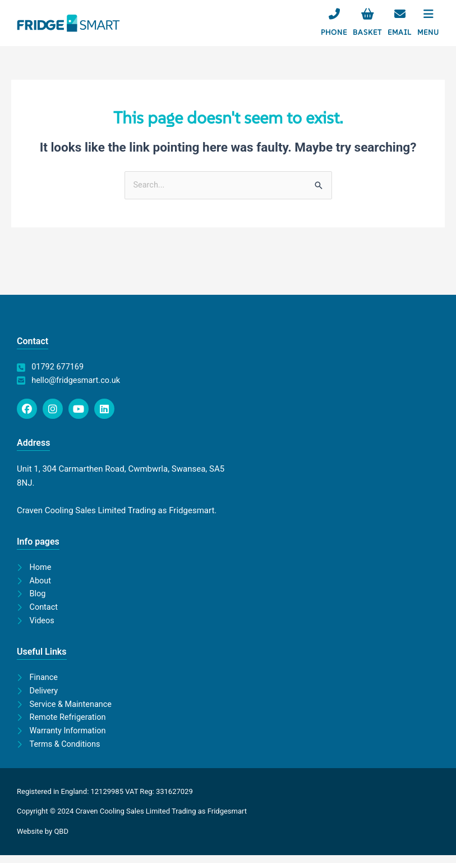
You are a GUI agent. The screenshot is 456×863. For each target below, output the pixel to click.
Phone (334, 32)
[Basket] (367, 14)
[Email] (400, 14)
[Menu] (428, 14)
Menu (428, 32)
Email (400, 32)
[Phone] (334, 14)
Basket (367, 32)
